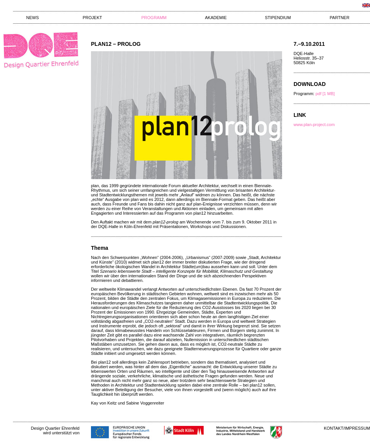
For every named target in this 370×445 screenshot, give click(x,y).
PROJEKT (92, 17)
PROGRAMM (154, 17)
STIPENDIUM (278, 17)
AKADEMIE (216, 17)
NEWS (32, 17)
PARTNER (340, 17)
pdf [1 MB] (324, 93)
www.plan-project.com (314, 124)
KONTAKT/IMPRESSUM (347, 428)
